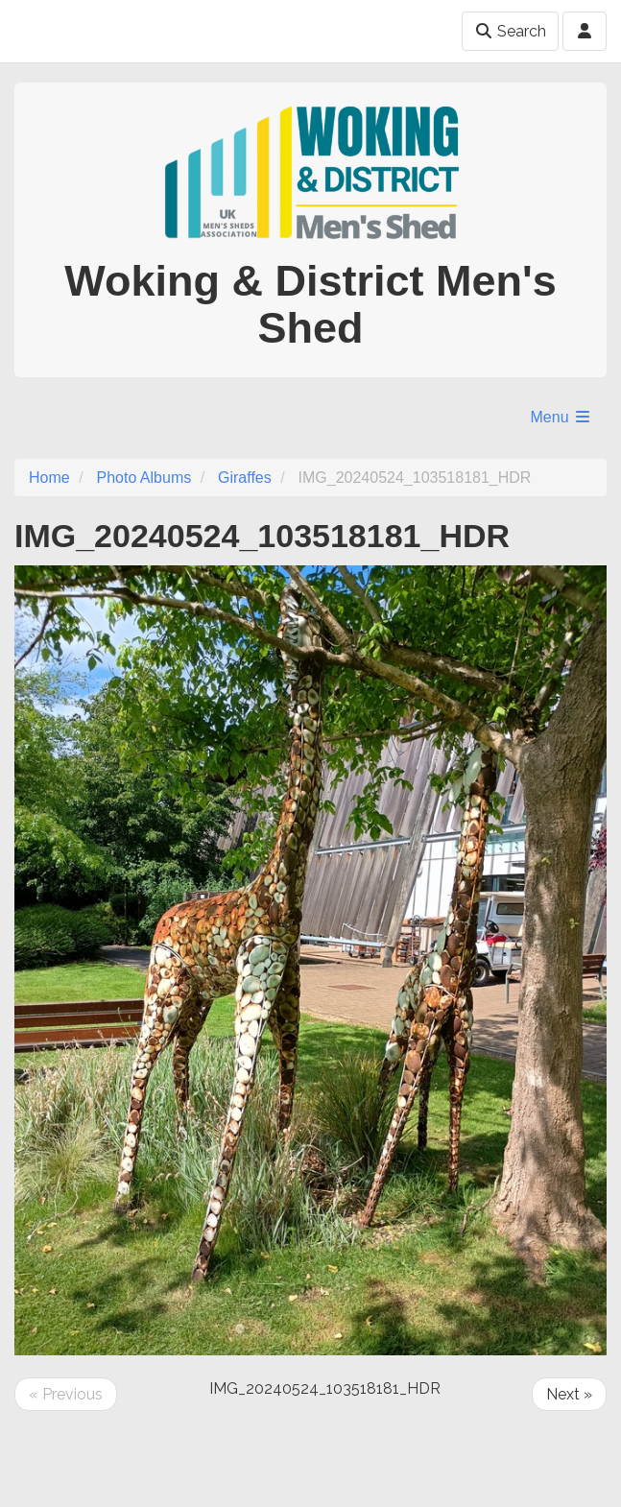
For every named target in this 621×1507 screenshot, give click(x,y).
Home (49, 477)
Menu (561, 417)
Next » (569, 1394)
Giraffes (245, 477)
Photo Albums (143, 477)
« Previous (66, 1394)
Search (510, 31)
